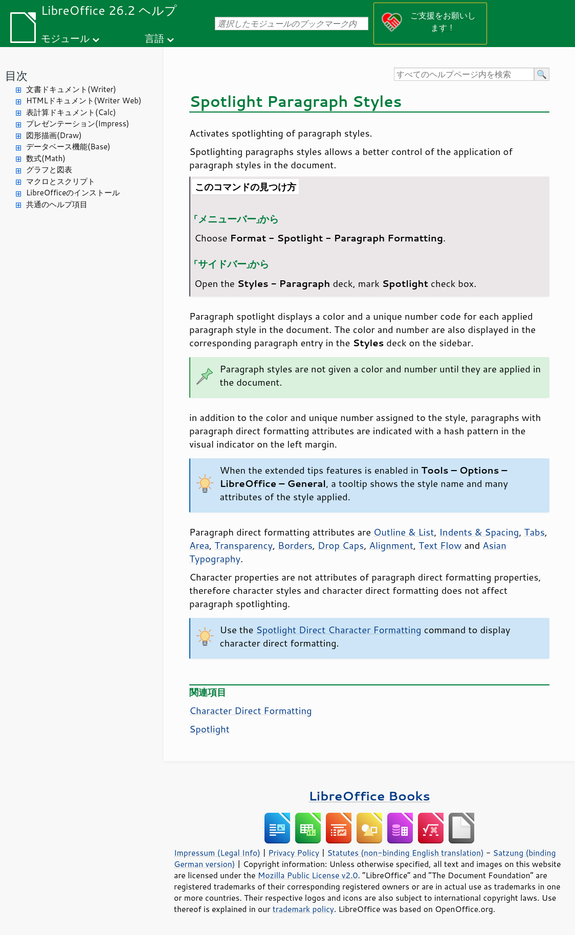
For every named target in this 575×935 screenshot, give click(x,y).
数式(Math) (45, 158)
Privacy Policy (293, 852)
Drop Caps (341, 545)
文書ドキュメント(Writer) (71, 89)
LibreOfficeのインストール (73, 192)
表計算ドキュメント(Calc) (71, 112)
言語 (154, 38)
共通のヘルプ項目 (56, 204)
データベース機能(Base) (68, 146)
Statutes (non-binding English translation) (405, 852)
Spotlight (209, 729)
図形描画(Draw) (54, 135)
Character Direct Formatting (250, 710)
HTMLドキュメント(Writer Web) (83, 100)
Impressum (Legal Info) (217, 852)
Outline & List (403, 532)
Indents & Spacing (479, 532)
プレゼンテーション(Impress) (77, 123)
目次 (16, 75)
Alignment (391, 545)
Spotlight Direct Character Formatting (338, 629)
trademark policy (303, 909)
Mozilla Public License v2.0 (308, 875)
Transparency (243, 545)
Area (199, 545)
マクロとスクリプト (60, 181)
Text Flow (439, 545)
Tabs (534, 532)
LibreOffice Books (369, 796)
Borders (295, 545)
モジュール (65, 38)
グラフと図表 (49, 169)
